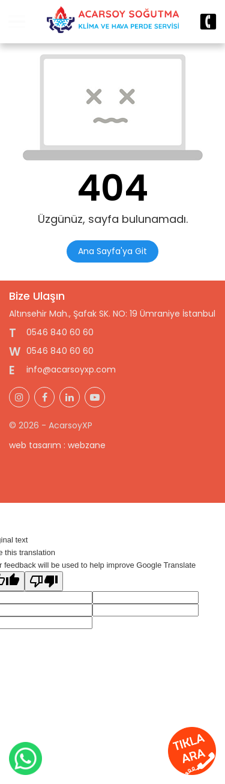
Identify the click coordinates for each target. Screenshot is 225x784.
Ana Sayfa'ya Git (112, 251)
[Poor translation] (44, 581)
